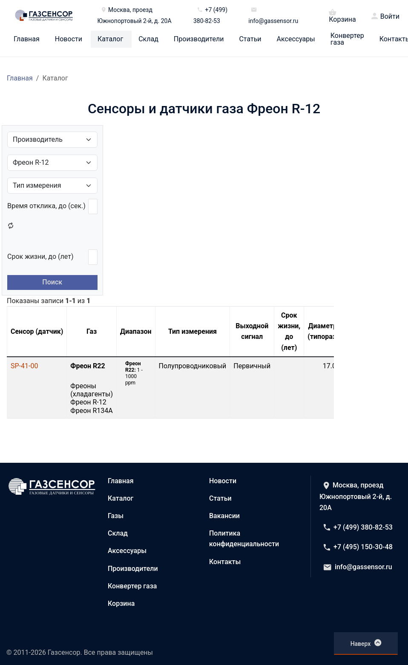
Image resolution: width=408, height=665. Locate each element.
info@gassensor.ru (358, 567)
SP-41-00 (24, 366)
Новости (68, 39)
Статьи (250, 39)
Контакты (225, 562)
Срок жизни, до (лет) (40, 256)
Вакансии (224, 516)
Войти (389, 16)
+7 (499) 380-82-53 (358, 527)
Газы (116, 516)
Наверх (366, 643)
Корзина (342, 15)
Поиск (52, 282)
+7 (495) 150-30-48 (358, 547)
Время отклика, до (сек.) (46, 206)
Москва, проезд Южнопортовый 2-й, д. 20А (355, 496)
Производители (199, 39)
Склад (148, 39)
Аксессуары (296, 39)
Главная (27, 39)
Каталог (110, 39)
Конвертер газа (347, 39)
